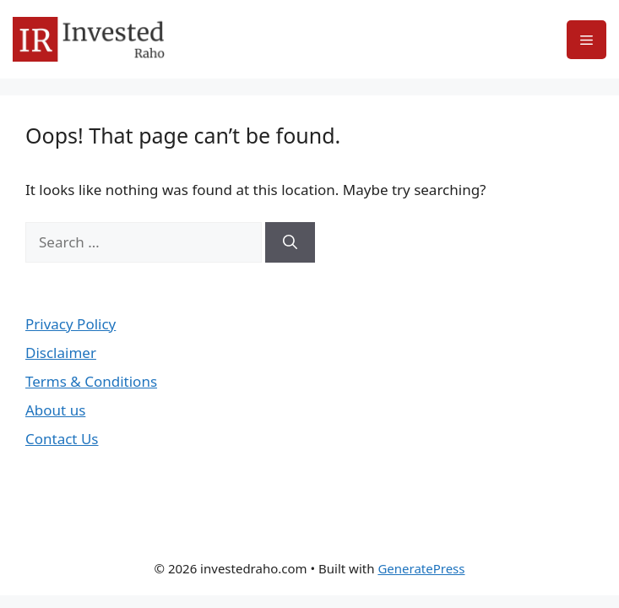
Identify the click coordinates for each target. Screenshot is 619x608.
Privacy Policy (70, 324)
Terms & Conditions (91, 381)
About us (55, 410)
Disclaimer (60, 352)
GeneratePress (420, 568)
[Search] (290, 242)
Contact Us (62, 438)
